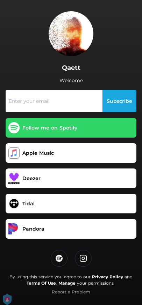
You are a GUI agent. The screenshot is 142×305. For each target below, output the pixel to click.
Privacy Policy (107, 276)
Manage (67, 283)
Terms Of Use (41, 283)
